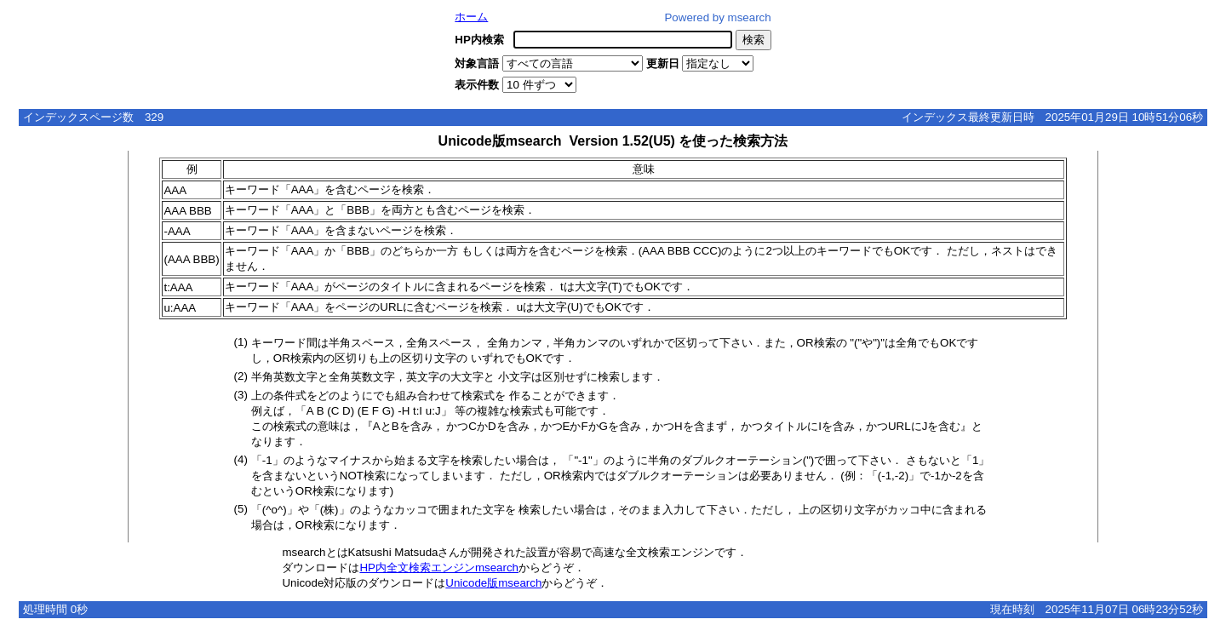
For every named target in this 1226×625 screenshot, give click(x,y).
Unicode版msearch (493, 582)
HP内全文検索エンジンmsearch (438, 567)
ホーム (471, 16)
